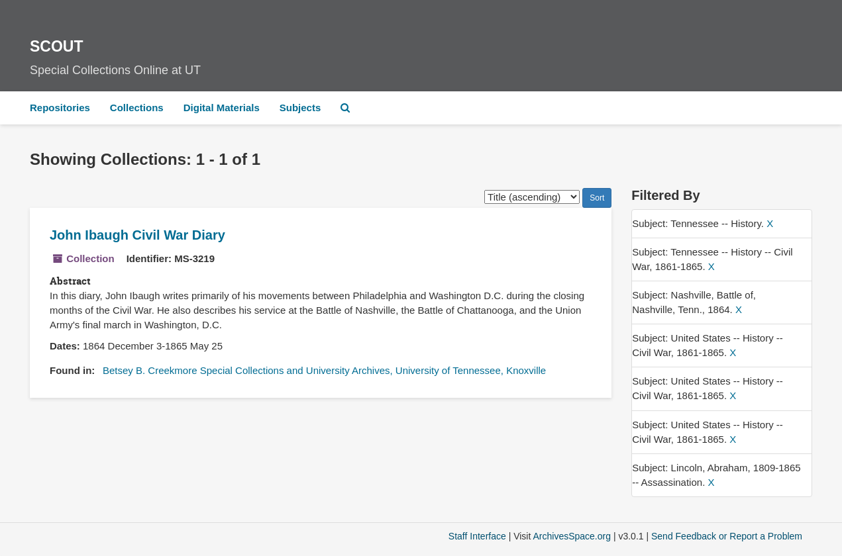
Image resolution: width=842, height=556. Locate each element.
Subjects (300, 107)
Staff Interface (477, 536)
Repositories (60, 107)
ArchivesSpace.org (572, 536)
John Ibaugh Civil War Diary (137, 235)
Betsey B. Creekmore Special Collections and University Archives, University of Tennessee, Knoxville (324, 370)
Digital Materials (222, 107)
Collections (137, 107)
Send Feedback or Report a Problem (726, 536)
